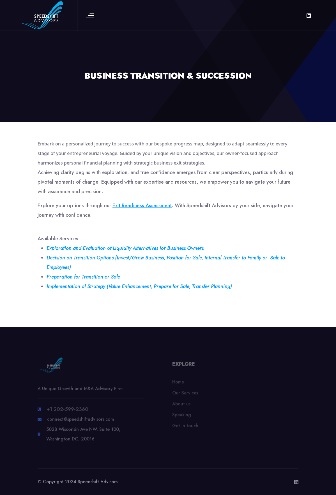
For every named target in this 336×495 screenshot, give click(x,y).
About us (181, 406)
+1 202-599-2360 (67, 411)
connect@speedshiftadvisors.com (80, 421)
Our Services (185, 395)
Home (178, 384)
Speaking (181, 417)
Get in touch (185, 428)
